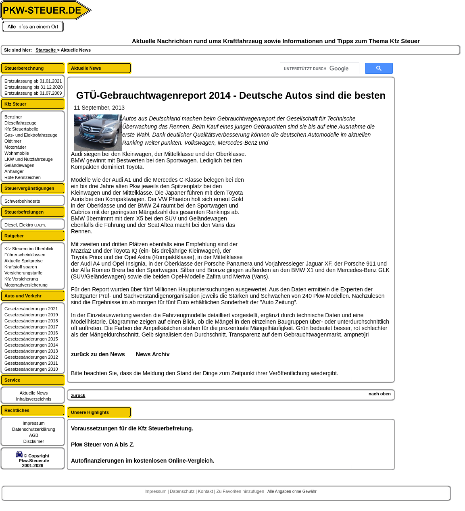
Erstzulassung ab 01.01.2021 (33, 81)
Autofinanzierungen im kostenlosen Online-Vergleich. (143, 460)
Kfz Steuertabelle (21, 129)
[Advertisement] (308, 201)
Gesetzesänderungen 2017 (31, 326)
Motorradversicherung (26, 285)
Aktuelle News (34, 393)
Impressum (33, 423)
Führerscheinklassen (25, 254)
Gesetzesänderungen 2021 (31, 308)
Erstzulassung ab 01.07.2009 (33, 93)
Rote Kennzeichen (22, 177)
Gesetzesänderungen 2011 (31, 363)
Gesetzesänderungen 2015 (31, 339)
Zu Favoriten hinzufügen (240, 491)
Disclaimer (33, 441)
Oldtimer (12, 141)
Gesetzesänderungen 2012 (31, 357)
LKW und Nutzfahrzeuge (28, 159)
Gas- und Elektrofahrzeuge (30, 135)
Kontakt (206, 491)
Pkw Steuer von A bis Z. (103, 444)
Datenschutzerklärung (33, 429)
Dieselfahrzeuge (20, 122)
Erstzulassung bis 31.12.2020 (33, 87)
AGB (33, 435)
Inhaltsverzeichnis (33, 399)
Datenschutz (183, 491)
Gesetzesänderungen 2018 (31, 320)
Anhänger (14, 171)
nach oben (380, 393)
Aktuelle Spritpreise (23, 260)
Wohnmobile (16, 153)
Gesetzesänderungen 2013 (31, 351)
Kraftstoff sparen (20, 266)
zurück (78, 395)
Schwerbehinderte (22, 201)
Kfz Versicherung (21, 278)
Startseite (46, 50)
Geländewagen (19, 165)
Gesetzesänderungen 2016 (31, 332)
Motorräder (15, 147)
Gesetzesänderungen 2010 (31, 369)
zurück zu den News (98, 354)
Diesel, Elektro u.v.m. (25, 224)
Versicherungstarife (23, 272)
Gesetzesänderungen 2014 (31, 345)
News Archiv (153, 354)
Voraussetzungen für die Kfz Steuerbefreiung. (132, 428)
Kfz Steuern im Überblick (28, 248)
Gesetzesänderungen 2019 (31, 314)
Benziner (13, 116)
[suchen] (319, 68)
